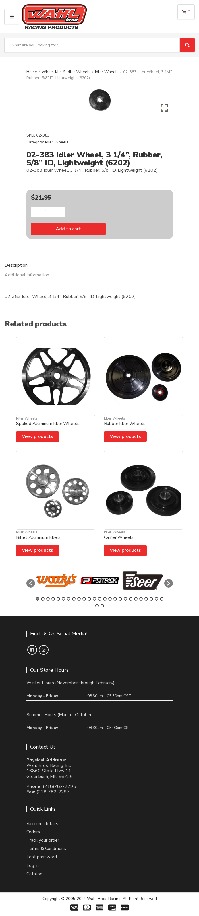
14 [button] (105, 599)
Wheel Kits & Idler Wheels (66, 72)
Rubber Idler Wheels (125, 423)
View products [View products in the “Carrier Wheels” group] (125, 550)
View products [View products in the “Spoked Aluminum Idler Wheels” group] (37, 436)
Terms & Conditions (46, 848)
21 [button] (141, 599)
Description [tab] (16, 265)
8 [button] (74, 599)
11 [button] (89, 599)
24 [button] (156, 599)
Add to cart (68, 229)
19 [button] (130, 599)
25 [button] (161, 599)
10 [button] (84, 599)
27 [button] (102, 605)
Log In (32, 865)
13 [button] (99, 599)
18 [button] (125, 599)
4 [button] (53, 599)
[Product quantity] (48, 212)
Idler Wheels (107, 72)
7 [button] (68, 599)
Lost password (41, 857)
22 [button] (146, 599)
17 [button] (120, 599)
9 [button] (79, 599)
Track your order (42, 840)
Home (31, 72)
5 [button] (58, 599)
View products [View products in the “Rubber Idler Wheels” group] (125, 436)
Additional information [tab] (27, 275)
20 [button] (136, 599)
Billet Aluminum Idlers (38, 537)
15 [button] (110, 599)
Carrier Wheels (119, 537)
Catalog (34, 874)
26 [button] (97, 605)
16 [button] (115, 599)
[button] (30, 583)
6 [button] (63, 599)
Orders (33, 832)
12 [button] (94, 599)
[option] (56, 580)
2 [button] (43, 599)
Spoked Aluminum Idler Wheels (48, 423)
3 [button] (48, 599)
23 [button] (151, 599)
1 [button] (37, 599)
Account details (42, 823)
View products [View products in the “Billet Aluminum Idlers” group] (37, 550)
